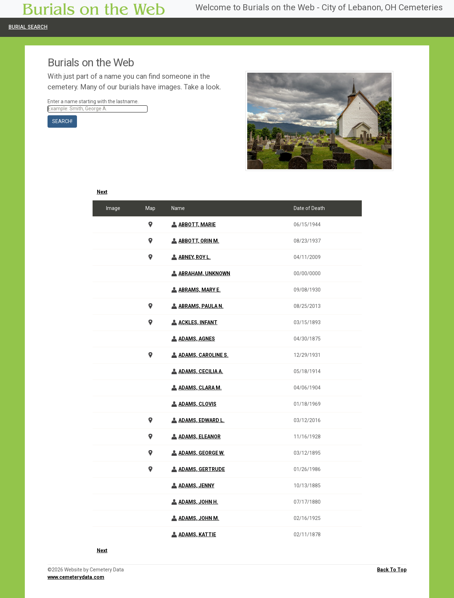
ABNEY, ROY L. (194, 257)
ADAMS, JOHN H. (198, 502)
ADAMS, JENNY (196, 485)
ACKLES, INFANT (197, 322)
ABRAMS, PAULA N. (200, 306)
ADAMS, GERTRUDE (201, 469)
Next (102, 192)
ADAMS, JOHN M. (198, 518)
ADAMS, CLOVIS (197, 404)
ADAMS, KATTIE (197, 534)
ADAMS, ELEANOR (199, 436)
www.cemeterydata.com (76, 577)
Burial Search (28, 27)
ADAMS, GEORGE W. (201, 453)
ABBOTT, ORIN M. (198, 241)
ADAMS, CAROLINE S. (203, 355)
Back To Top (391, 569)
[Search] (98, 108)
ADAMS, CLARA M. (200, 388)
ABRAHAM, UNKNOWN (204, 273)
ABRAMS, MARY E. (199, 290)
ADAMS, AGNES (196, 339)
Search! (62, 121)
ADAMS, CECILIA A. (200, 371)
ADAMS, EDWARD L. (201, 420)
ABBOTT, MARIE (197, 224)
